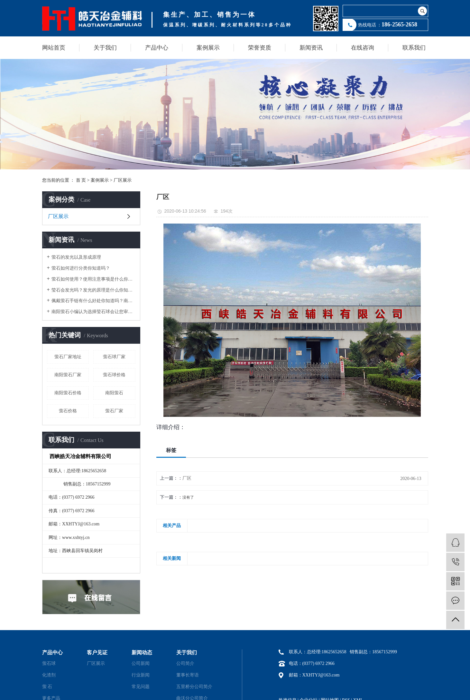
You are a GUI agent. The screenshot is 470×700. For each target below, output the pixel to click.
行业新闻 (141, 675)
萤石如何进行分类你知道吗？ (80, 268)
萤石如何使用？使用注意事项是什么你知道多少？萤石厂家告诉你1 (93, 279)
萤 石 (47, 686)
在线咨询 (362, 47)
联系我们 (414, 47)
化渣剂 (49, 675)
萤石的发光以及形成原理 (76, 257)
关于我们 (105, 47)
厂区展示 (123, 180)
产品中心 (156, 47)
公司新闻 (141, 663)
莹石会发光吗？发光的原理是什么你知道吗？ (93, 290)
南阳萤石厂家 (67, 374)
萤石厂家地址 (67, 356)
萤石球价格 (114, 374)
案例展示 (208, 47)
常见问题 (141, 686)
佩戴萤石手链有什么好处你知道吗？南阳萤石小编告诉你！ (93, 300)
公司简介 (185, 663)
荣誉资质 (259, 47)
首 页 (81, 180)
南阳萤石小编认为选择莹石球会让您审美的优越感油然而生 (93, 311)
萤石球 (49, 663)
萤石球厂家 (114, 356)
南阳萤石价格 (67, 392)
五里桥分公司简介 (194, 686)
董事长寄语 (187, 675)
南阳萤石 (114, 392)
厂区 (186, 478)
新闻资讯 (311, 47)
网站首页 (53, 47)
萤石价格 (68, 410)
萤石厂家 (114, 410)
